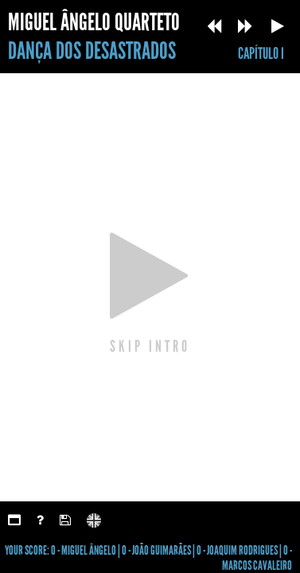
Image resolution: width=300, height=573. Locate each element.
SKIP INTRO (150, 345)
